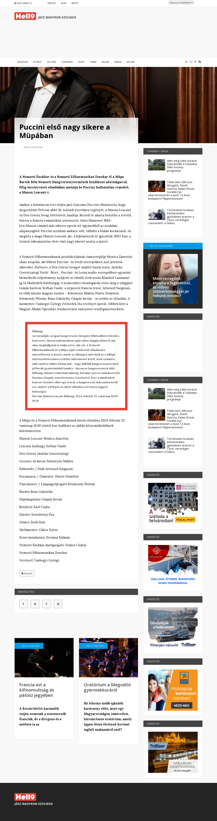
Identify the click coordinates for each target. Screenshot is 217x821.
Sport (81, 61)
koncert (26, 573)
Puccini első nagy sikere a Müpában (64, 131)
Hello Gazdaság (160, 246)
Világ (63, 3)
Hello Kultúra (32, 147)
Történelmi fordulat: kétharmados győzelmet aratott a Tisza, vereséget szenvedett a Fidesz (171, 216)
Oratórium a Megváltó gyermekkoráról (107, 687)
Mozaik (131, 61)
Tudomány (67, 61)
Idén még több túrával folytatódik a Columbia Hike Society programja (182, 165)
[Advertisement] (141, 32)
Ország (51, 3)
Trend (93, 61)
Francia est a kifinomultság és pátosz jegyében (36, 690)
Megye (75, 3)
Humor (118, 61)
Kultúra (51, 61)
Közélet (37, 61)
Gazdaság (22, 61)
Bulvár (105, 61)
